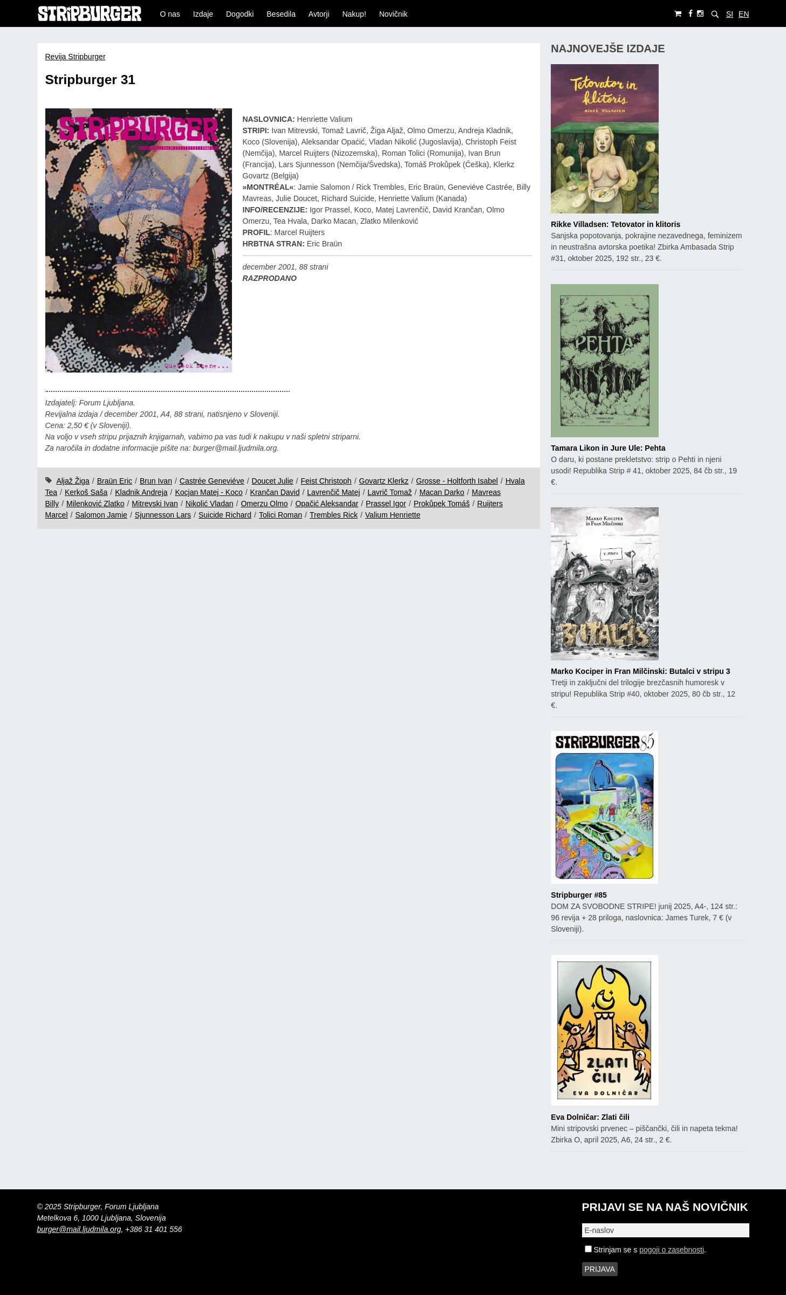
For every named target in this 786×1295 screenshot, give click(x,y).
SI (729, 14)
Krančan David (275, 492)
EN (744, 14)
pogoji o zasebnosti (671, 1249)
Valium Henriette (392, 515)
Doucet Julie (272, 481)
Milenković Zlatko (95, 503)
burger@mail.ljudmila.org (79, 1229)
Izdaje (203, 14)
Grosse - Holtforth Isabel (457, 481)
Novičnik (393, 14)
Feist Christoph (326, 481)
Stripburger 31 (90, 79)
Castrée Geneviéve (212, 481)
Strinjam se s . (645, 1249)
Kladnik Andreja (141, 492)
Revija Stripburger (75, 56)
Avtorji (319, 14)
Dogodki (240, 14)
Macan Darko (441, 492)
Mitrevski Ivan (155, 503)
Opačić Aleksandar (326, 503)
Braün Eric (114, 481)
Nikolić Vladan (210, 503)
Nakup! (354, 14)
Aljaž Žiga (72, 481)
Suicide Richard (225, 515)
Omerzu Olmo (264, 503)
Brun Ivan (156, 481)
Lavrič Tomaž (389, 492)
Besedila (281, 14)
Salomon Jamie (101, 515)
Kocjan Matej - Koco (208, 492)
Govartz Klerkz (384, 481)
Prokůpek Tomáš (442, 503)
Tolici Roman (280, 515)
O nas (170, 14)
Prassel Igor (386, 503)
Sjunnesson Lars (163, 515)
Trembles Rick (334, 515)
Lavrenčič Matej (333, 492)
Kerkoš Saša (86, 492)
